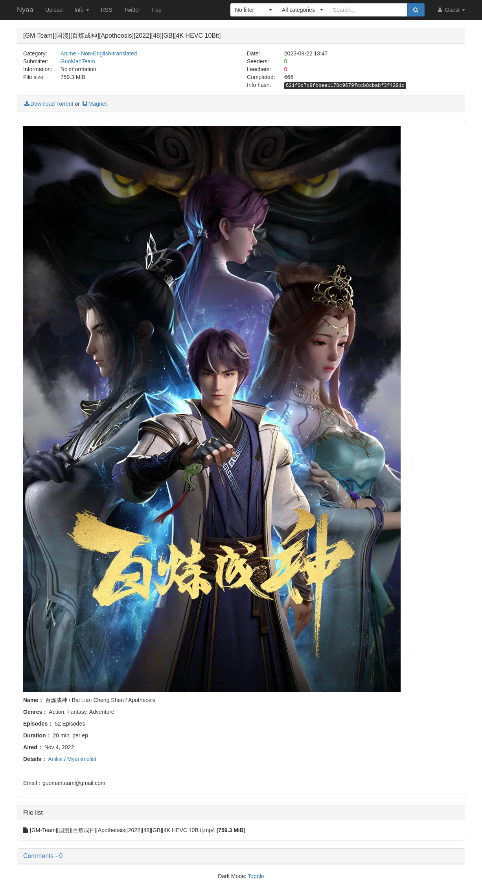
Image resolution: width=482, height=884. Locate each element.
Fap (157, 10)
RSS (106, 10)
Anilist (55, 759)
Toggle (256, 876)
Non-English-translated (109, 53)
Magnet (94, 104)
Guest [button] (450, 10)
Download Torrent (48, 104)
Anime (68, 53)
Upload (54, 10)
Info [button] (81, 10)
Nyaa (25, 10)
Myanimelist (81, 759)
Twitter (132, 10)
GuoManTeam (78, 61)
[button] (253, 10)
